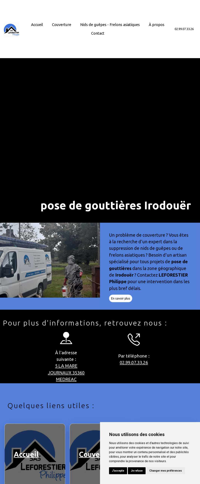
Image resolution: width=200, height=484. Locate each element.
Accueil (37, 24)
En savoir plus (122, 300)
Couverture (61, 24)
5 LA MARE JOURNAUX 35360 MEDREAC (64, 373)
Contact (97, 33)
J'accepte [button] (118, 470)
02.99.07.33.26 (184, 29)
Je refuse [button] (137, 470)
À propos (156, 24)
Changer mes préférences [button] (165, 470)
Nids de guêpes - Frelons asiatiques (110, 24)
